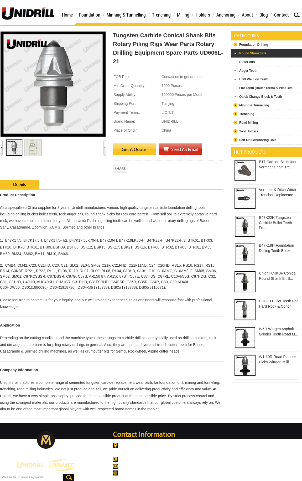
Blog (263, 15)
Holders (203, 15)
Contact (281, 15)
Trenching (161, 15)
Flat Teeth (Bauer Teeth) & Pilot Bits (266, 88)
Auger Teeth (248, 71)
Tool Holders (248, 131)
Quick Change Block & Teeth (260, 97)
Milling (183, 15)
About (247, 15)
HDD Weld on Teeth (253, 79)
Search (296, 15)
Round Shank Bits (252, 53)
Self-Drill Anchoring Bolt (257, 140)
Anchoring (226, 15)
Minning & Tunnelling (126, 15)
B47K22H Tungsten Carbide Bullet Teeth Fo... (275, 222)
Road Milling (248, 123)
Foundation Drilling (253, 44)
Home (67, 15)
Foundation (89, 15)
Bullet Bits (247, 62)
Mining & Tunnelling (254, 105)
